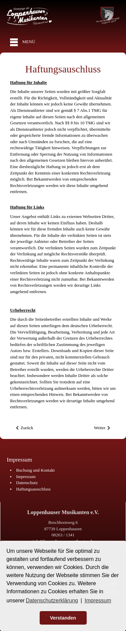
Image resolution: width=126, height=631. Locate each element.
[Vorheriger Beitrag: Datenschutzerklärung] (24, 428)
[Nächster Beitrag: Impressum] (102, 428)
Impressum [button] (98, 600)
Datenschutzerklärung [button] (52, 600)
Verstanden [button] (63, 618)
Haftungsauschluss (63, 68)
